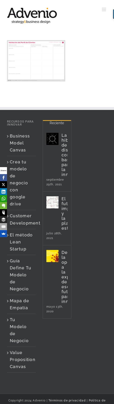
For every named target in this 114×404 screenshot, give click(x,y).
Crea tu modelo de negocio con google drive (19, 182)
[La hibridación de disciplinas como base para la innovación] (52, 139)
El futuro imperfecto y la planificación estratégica (65, 213)
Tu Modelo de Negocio (19, 330)
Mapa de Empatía (19, 304)
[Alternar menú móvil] (104, 9)
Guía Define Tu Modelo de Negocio (20, 274)
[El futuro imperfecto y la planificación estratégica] (52, 202)
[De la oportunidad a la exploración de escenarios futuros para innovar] (52, 256)
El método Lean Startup (21, 241)
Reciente (57, 123)
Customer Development (21, 219)
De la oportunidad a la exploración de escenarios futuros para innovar (65, 277)
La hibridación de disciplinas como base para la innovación (65, 155)
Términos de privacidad (67, 400)
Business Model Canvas (20, 142)
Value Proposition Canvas (21, 359)
